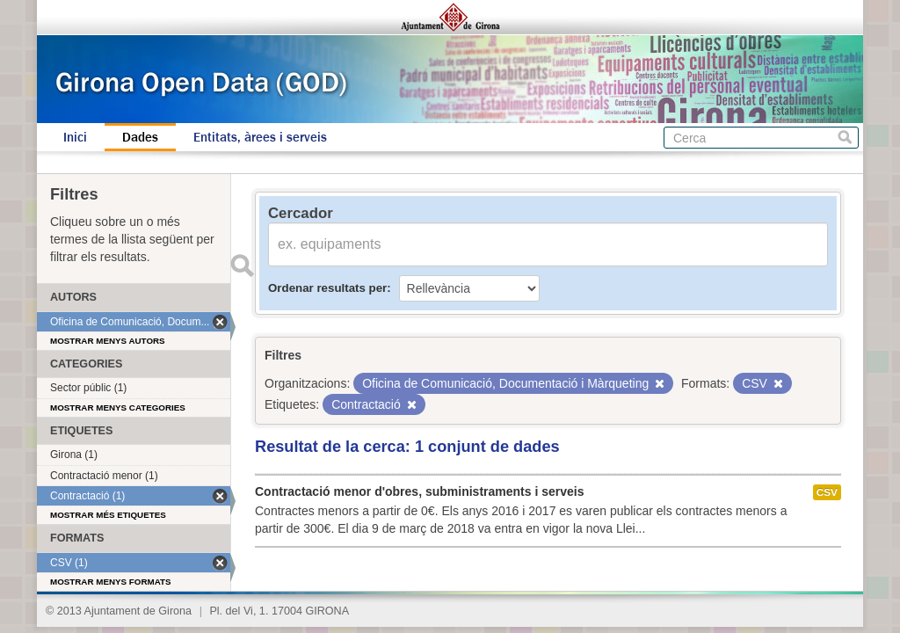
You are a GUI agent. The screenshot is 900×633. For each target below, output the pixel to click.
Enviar (242, 265)
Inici (75, 137)
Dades (140, 137)
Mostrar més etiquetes (108, 515)
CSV (827, 492)
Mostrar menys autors (107, 341)
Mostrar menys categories (117, 407)
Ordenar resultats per (327, 288)
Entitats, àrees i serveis (260, 137)
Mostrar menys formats (110, 581)
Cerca (845, 137)
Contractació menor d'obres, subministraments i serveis (419, 491)
